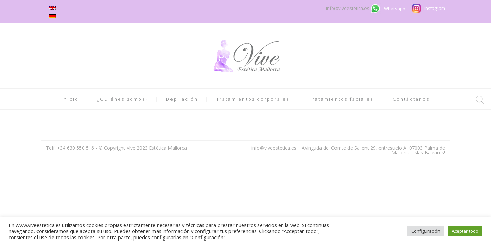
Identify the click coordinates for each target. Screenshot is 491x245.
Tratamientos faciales (341, 99)
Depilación (182, 99)
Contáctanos (411, 99)
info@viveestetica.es (348, 8)
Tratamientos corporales (252, 99)
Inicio (70, 99)
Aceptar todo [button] (465, 231)
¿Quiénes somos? (122, 99)
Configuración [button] (425, 231)
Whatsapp (394, 8)
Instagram (434, 8)
